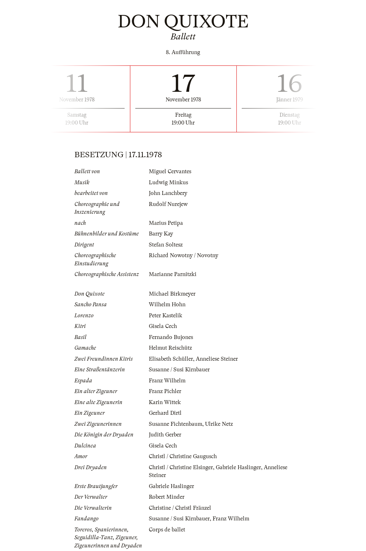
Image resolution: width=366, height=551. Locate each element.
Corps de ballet (167, 529)
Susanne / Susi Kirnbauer (179, 369)
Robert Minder (166, 497)
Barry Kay (161, 234)
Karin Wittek (165, 402)
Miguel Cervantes (170, 171)
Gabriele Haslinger (238, 467)
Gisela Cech (163, 326)
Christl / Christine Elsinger (181, 467)
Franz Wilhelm (167, 380)
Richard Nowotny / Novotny (183, 255)
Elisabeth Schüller (171, 359)
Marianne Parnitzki (173, 274)
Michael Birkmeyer (172, 294)
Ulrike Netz (219, 424)
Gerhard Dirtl (165, 413)
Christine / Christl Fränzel (180, 508)
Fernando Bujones (171, 337)
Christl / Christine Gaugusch (183, 456)
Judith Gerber (165, 434)
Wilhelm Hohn (167, 304)
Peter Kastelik (165, 315)
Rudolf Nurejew (168, 204)
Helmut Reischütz (170, 348)
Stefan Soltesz (166, 245)
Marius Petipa (166, 223)
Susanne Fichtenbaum (175, 424)
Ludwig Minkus (168, 182)
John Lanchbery (168, 193)
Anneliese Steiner (217, 359)
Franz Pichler (165, 391)
